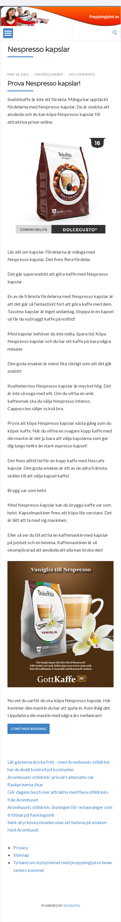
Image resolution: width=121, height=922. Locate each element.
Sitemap (21, 855)
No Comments (82, 74)
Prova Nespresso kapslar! (43, 83)
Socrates (71, 905)
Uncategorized (49, 74)
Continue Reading (28, 728)
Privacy (20, 847)
